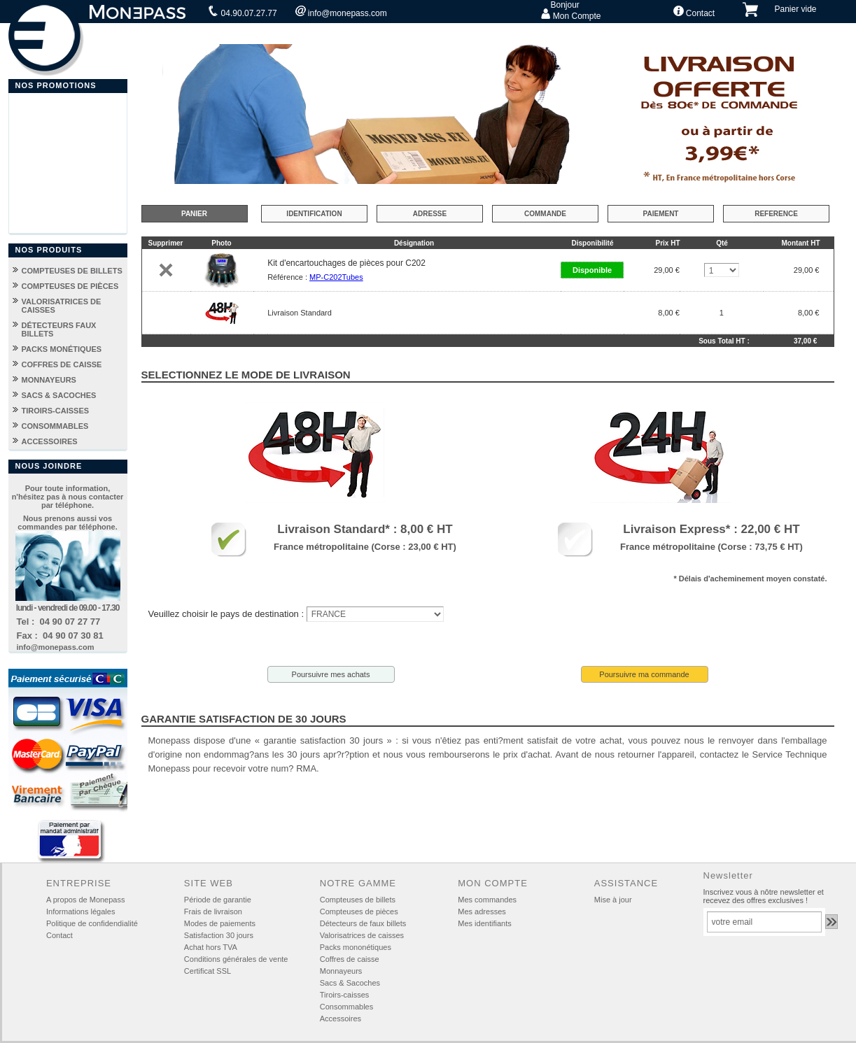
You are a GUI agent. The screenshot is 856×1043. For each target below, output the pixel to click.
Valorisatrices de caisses (362, 935)
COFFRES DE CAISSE (62, 364)
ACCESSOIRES (50, 441)
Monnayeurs (341, 971)
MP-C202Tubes (336, 277)
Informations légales (80, 911)
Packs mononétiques (355, 947)
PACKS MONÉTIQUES (62, 349)
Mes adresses (481, 911)
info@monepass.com (341, 12)
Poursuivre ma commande (644, 674)
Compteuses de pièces (359, 911)
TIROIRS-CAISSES (56, 410)
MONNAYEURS (49, 380)
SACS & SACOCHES (59, 395)
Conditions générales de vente (236, 959)
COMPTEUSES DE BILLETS (72, 271)
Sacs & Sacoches (350, 983)
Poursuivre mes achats (331, 674)
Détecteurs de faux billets (363, 923)
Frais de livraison (213, 911)
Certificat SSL (207, 971)
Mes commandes (487, 899)
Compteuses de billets (357, 899)
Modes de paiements (219, 923)
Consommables (346, 1006)
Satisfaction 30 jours (218, 935)
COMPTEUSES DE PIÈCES (70, 286)
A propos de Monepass (85, 899)
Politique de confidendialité (92, 923)
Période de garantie (217, 899)
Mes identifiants (484, 923)
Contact (694, 12)
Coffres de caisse (349, 959)
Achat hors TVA (210, 947)
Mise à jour (613, 899)
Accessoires (340, 1018)
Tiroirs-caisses (345, 995)
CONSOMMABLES (55, 426)
